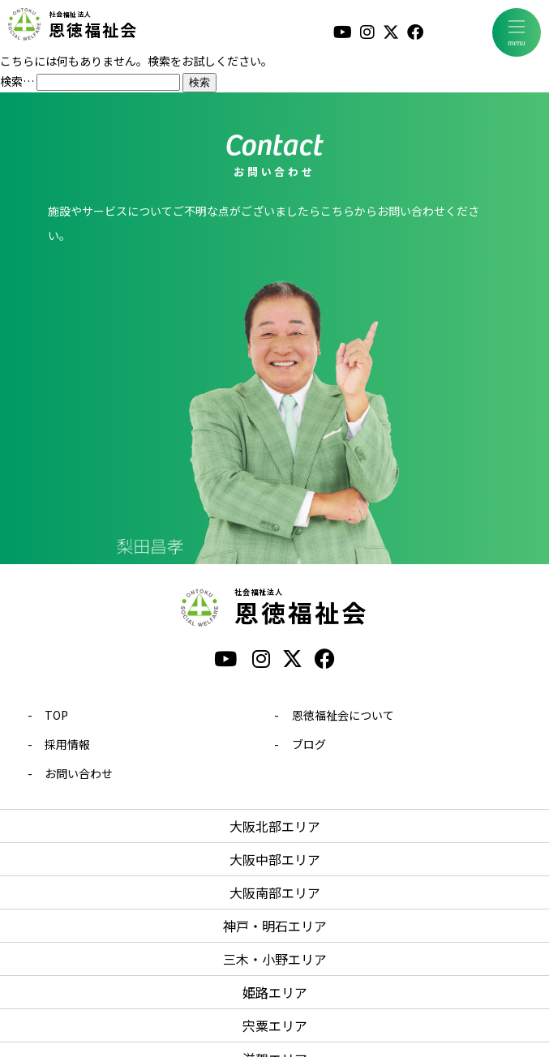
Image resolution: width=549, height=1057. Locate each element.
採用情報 (67, 744)
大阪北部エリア (274, 826)
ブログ (309, 744)
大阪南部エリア (274, 892)
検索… (17, 81)
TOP (56, 715)
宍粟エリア (274, 1025)
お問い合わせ (79, 773)
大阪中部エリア (274, 859)
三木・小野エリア (275, 959)
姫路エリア (274, 992)
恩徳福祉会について (343, 715)
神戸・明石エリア (275, 925)
